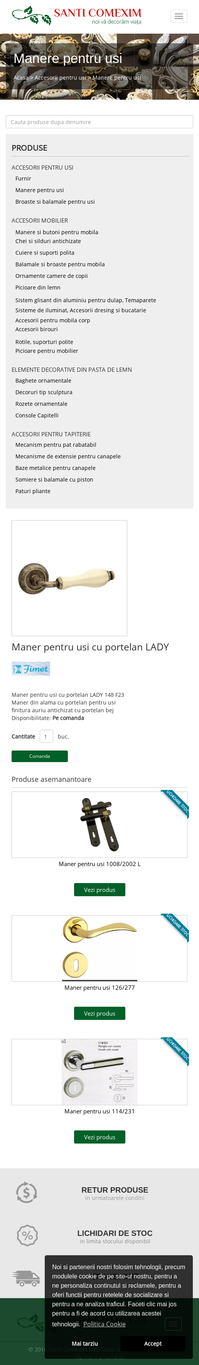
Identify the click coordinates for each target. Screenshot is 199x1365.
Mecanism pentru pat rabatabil (55, 444)
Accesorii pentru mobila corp (52, 320)
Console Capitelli (37, 415)
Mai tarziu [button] (85, 1343)
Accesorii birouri (36, 329)
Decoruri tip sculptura (44, 392)
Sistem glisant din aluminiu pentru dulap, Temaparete (85, 300)
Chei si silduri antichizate (48, 241)
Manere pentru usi (117, 77)
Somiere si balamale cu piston (54, 479)
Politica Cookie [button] (104, 1324)
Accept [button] (153, 1343)
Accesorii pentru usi (60, 77)
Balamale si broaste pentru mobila (60, 264)
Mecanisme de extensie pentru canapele (68, 456)
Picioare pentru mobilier (46, 350)
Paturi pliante (33, 491)
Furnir (23, 178)
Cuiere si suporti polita (44, 252)
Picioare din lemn (38, 287)
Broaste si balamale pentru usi (55, 201)
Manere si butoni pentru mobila (56, 232)
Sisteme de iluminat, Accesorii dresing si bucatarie (80, 310)
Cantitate (23, 736)
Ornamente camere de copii (51, 275)
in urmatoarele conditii (115, 1198)
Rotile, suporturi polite (44, 342)
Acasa (21, 77)
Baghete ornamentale (43, 380)
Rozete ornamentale (41, 403)
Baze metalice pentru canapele (55, 467)
